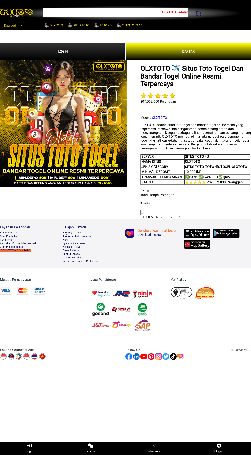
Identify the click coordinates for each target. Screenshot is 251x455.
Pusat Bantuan (8, 232)
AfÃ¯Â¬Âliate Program (77, 236)
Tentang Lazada (72, 232)
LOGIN (63, 52)
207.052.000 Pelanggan (158, 102)
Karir (65, 239)
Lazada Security (72, 257)
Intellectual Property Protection (80, 261)
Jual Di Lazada (71, 254)
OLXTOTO (159, 118)
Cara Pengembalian (11, 246)
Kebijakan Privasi (73, 246)
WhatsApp (154, 448)
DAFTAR (188, 52)
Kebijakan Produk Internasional (18, 243)
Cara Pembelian (9, 236)
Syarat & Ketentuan (74, 243)
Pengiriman (6, 239)
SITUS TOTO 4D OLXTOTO (15, 250)
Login (29, 448)
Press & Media (71, 250)
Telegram (219, 448)
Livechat (90, 448)
